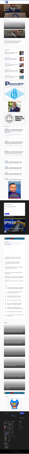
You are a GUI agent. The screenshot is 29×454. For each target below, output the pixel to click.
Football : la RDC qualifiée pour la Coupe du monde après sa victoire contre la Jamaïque (13, 7)
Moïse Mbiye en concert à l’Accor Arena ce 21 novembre (14, 281)
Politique (6, 51)
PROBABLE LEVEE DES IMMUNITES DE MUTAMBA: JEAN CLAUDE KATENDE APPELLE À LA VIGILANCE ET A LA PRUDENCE (15, 308)
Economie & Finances (8, 75)
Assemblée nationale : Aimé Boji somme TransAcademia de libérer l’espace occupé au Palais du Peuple (14, 26)
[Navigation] (4, 1)
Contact (20, 429)
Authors (20, 423)
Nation (12, 426)
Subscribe (22, 413)
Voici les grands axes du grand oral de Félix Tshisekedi (14, 354)
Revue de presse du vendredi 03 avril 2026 (14, 300)
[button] (28, 17)
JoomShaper (12, 451)
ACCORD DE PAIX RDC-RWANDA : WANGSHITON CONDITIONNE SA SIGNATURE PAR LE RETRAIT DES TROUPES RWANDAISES (15, 288)
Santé (12, 435)
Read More (6, 13)
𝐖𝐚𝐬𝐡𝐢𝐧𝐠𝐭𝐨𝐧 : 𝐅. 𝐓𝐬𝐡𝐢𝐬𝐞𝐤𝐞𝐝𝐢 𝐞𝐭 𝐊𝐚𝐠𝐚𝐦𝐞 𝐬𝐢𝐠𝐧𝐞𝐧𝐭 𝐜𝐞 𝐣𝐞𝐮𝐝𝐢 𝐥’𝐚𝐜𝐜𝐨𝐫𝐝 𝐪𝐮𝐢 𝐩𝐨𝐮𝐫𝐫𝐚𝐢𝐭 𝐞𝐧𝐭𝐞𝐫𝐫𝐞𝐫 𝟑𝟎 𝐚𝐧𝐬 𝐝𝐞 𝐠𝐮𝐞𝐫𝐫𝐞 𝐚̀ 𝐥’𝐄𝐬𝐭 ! (14, 131)
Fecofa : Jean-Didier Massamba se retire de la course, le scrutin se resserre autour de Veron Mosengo (14, 35)
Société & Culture (7, 57)
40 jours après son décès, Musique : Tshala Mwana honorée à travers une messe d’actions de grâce (11, 59)
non (6, 210)
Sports (12, 432)
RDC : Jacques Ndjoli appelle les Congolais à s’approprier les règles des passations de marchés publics (14, 304)
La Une (12, 423)
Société (12, 433)
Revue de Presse (13, 436)
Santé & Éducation (7, 69)
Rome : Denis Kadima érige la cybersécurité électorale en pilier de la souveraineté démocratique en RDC (13, 42)
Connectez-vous (21, 426)
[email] (14, 413)
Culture (12, 429)
